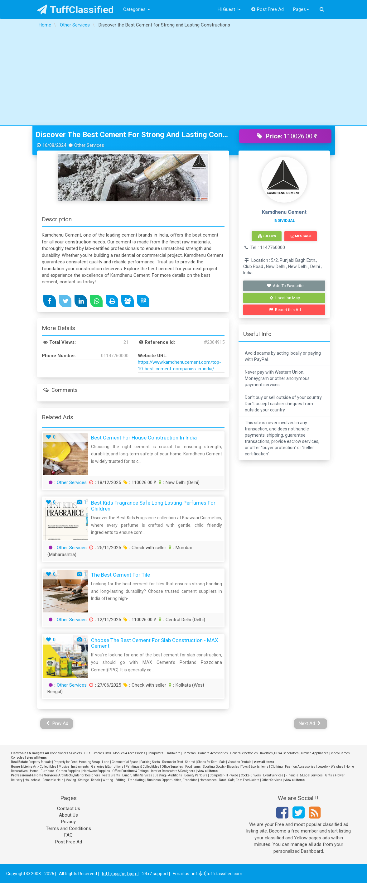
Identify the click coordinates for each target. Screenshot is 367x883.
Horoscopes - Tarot (213, 780)
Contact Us (68, 808)
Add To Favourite (284, 285)
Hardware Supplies (96, 771)
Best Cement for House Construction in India (144, 437)
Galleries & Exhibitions (107, 766)
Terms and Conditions (68, 828)
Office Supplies (172, 766)
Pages (301, 9)
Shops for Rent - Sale (211, 762)
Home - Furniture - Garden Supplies (55, 771)
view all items (37, 757)
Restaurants (111, 775)
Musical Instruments (74, 766)
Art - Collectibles (44, 766)
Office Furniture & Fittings (130, 771)
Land (105, 762)
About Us (68, 815)
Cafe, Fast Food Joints (243, 780)
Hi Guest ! (229, 9)
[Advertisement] (183, 78)
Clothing (277, 766)
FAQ (68, 835)
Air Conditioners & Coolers (63, 753)
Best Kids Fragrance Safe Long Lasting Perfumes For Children (153, 506)
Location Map (285, 297)
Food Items (193, 766)
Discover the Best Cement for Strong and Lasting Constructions (133, 135)
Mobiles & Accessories (129, 753)
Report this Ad (285, 309)
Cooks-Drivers (251, 775)
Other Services (72, 482)
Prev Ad (57, 723)
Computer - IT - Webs (224, 775)
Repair (95, 780)
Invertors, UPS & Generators (279, 753)
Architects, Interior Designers (79, 775)
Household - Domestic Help (44, 780)
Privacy (68, 821)
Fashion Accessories (300, 766)
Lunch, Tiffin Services (137, 775)
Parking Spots (150, 762)
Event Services (273, 775)
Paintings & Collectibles (142, 766)
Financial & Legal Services (304, 775)
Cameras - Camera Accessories (205, 753)
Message (301, 236)
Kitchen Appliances (315, 753)
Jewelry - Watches (330, 766)
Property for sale (39, 762)
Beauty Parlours (195, 775)
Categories (136, 9)
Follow (267, 236)
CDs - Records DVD (97, 753)
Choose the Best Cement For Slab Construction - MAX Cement (154, 643)
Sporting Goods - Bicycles (221, 766)
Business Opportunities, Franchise (172, 780)
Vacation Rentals (240, 762)
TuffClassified (75, 10)
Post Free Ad (267, 9)
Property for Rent (65, 762)
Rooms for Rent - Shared (178, 762)
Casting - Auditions (168, 775)
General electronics (244, 753)
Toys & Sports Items (254, 766)
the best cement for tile (120, 575)
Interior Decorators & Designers (173, 771)
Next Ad (310, 723)
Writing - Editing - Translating (124, 780)
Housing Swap (89, 762)
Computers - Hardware (163, 753)
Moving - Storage (77, 780)
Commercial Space (125, 762)
